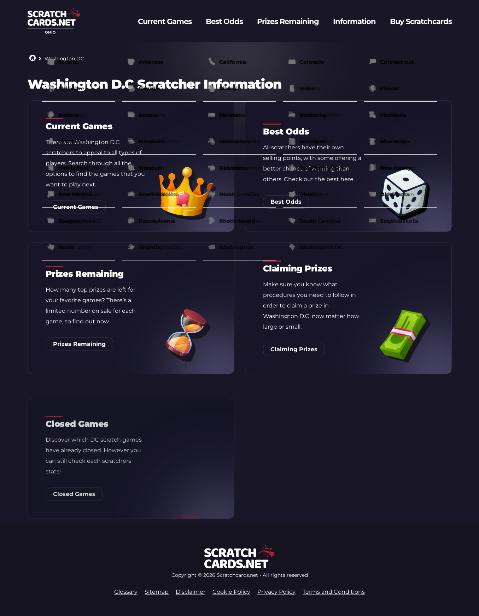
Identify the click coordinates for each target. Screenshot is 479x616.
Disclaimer (190, 591)
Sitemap (157, 591)
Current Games (75, 207)
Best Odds (286, 201)
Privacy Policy (276, 591)
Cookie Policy (231, 591)
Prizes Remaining (79, 344)
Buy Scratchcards (421, 21)
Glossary (126, 591)
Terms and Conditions (334, 591)
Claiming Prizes (293, 350)
